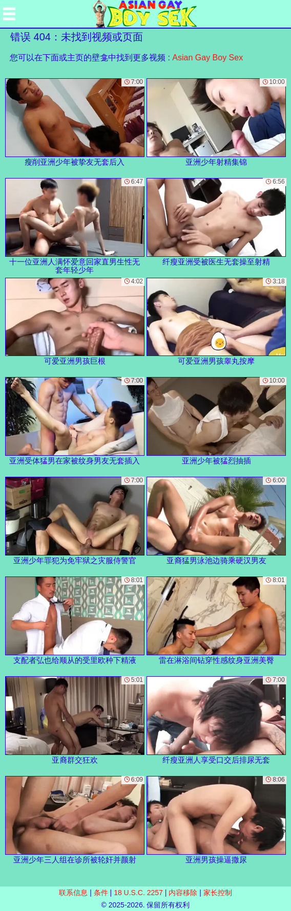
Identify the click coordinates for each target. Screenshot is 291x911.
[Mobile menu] (9, 14)
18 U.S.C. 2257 (138, 892)
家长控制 (217, 892)
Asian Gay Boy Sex (207, 57)
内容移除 (183, 892)
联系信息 (73, 892)
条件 (101, 892)
